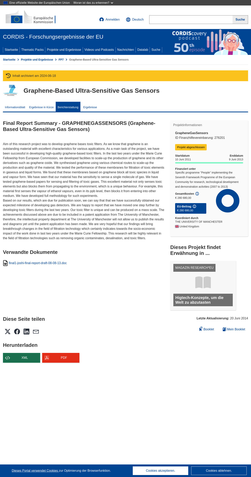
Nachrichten (125, 49)
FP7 (61, 59)
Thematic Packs (32, 49)
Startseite (11, 49)
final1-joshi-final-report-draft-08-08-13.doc (38, 263)
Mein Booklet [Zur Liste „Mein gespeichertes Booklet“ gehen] (234, 329)
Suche (155, 49)
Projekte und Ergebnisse (64, 49)
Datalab (142, 49)
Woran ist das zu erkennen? (93, 2)
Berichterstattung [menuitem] (68, 107)
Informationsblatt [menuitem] (15, 107)
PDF (64, 357)
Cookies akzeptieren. (160, 470)
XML (25, 357)
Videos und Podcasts (99, 49)
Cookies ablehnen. (219, 470)
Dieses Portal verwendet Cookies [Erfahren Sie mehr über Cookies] (35, 470)
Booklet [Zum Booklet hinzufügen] (206, 328)
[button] (135, 19)
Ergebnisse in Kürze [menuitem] (41, 107)
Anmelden (109, 19)
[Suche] (240, 19)
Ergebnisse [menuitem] (90, 107)
